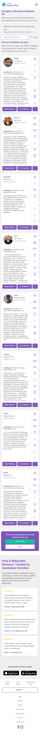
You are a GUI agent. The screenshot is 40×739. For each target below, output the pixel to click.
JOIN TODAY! (20, 541)
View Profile (9, 109)
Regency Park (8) (10, 32)
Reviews (20, 701)
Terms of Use (20, 709)
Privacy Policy (20, 713)
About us (20, 717)
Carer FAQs (18, 683)
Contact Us (20, 722)
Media (20, 705)
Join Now (33, 20)
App (20, 696)
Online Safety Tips (30, 683)
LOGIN (20, 547)
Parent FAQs (7, 683)
